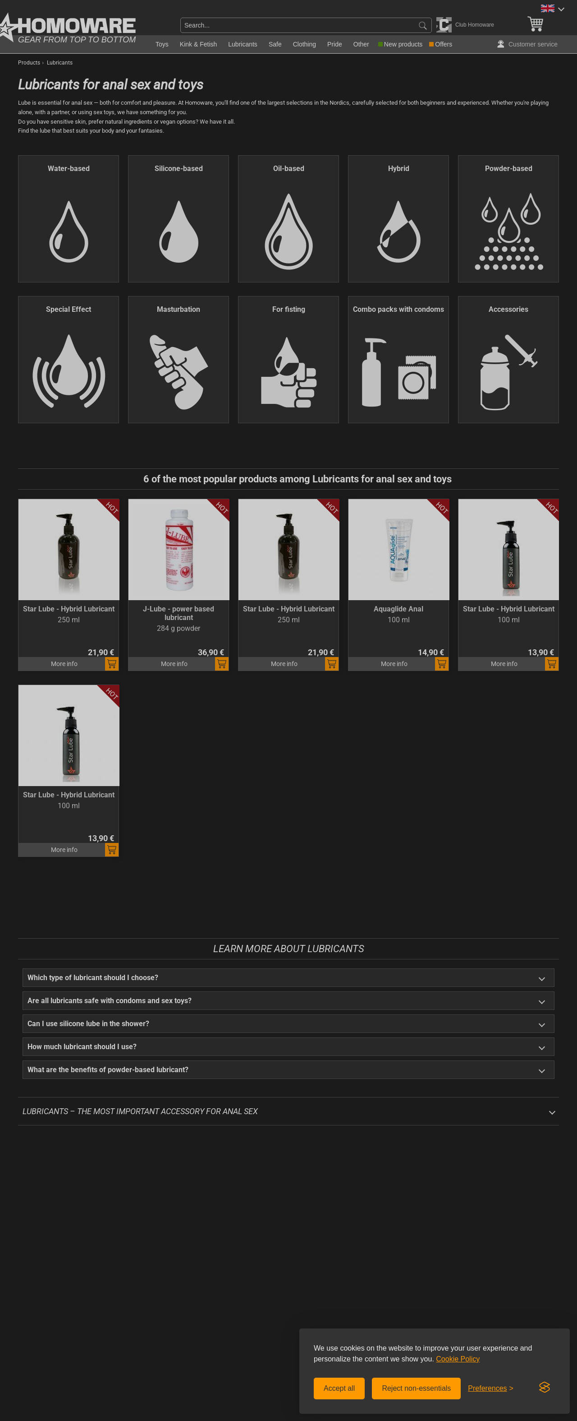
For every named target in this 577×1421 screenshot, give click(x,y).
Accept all (339, 1388)
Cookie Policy (458, 1359)
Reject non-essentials (416, 1388)
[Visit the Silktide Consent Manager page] (544, 1387)
